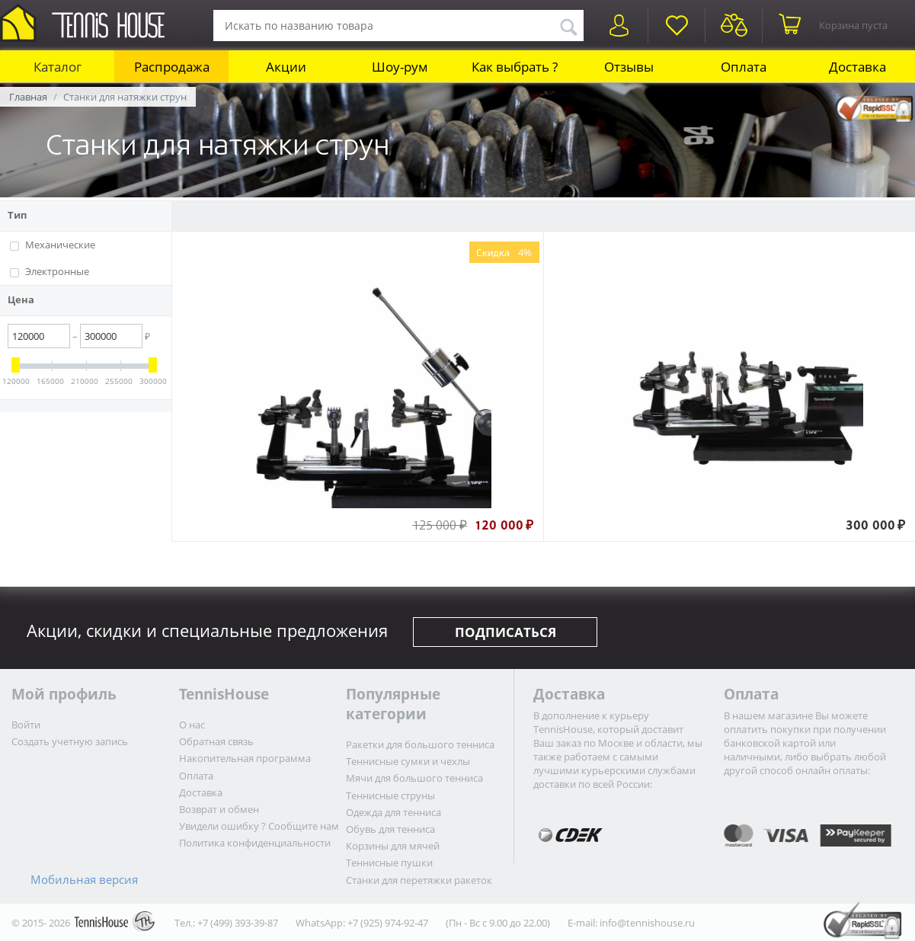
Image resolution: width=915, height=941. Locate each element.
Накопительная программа (245, 758)
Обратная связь (216, 741)
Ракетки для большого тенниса (420, 744)
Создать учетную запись (69, 741)
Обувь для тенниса (390, 829)
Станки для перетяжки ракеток (419, 880)
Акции (286, 66)
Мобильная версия (84, 879)
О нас (192, 724)
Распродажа (172, 66)
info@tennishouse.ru (647, 923)
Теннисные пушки (389, 862)
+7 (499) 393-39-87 (237, 923)
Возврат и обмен (219, 809)
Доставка (857, 66)
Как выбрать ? (515, 66)
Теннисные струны (390, 795)
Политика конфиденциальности (255, 843)
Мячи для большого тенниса (414, 778)
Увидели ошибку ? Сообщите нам (259, 826)
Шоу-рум (400, 66)
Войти (25, 724)
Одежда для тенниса (393, 812)
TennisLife (543, 216)
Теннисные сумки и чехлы (408, 761)
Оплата (743, 66)
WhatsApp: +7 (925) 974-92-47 (362, 923)
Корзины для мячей (393, 846)
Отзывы (629, 66)
